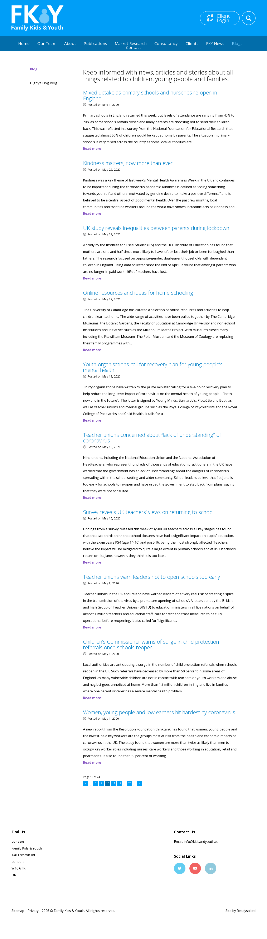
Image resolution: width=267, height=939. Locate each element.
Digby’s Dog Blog (43, 83)
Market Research (131, 43)
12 (119, 783)
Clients (191, 43)
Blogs (237, 43)
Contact (133, 47)
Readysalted (246, 910)
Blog (34, 69)
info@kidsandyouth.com (202, 841)
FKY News (215, 43)
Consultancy (166, 43)
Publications (95, 43)
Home (24, 43)
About (70, 43)
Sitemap (17, 910)
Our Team (47, 43)
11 (113, 783)
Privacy (33, 910)
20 (129, 783)
